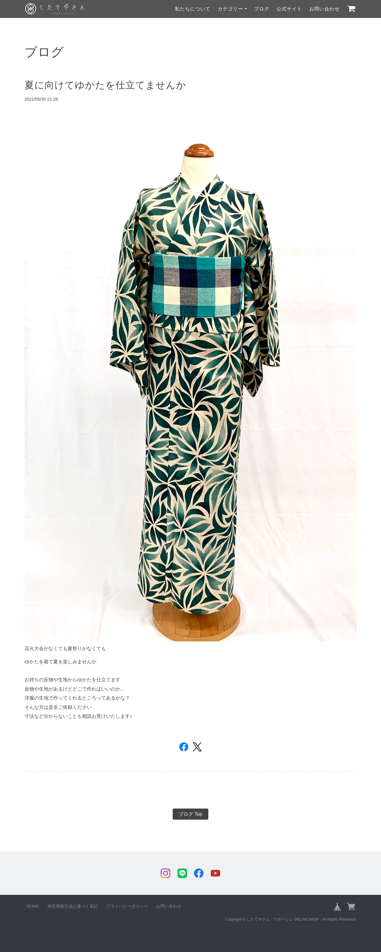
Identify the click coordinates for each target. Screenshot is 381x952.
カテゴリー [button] (230, 8)
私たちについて (192, 8)
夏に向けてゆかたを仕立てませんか (105, 85)
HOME (33, 906)
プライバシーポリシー (127, 906)
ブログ (261, 8)
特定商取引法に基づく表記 (73, 906)
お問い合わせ (324, 8)
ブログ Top (190, 814)
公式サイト (289, 8)
